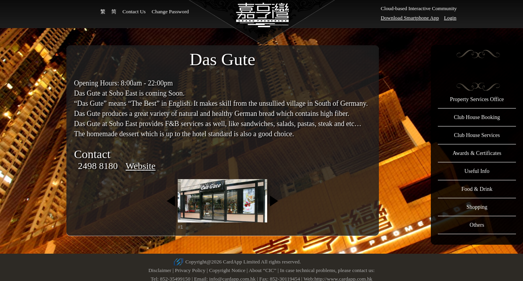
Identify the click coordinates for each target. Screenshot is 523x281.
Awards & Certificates (477, 153)
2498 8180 (98, 166)
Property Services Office (477, 99)
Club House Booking (477, 117)
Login (450, 18)
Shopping (476, 207)
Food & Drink (476, 189)
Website (141, 166)
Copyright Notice (227, 270)
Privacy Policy (190, 270)
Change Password (170, 11)
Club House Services (477, 135)
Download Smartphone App (410, 18)
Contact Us (134, 11)
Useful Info (476, 171)
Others (476, 225)
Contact (92, 154)
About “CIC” (263, 270)
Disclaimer (159, 270)
